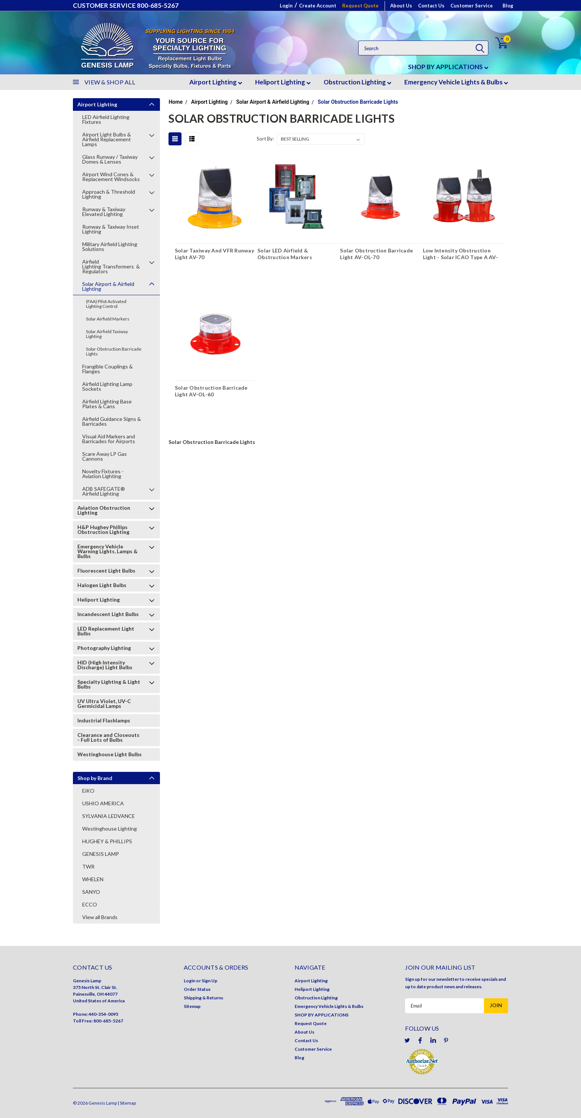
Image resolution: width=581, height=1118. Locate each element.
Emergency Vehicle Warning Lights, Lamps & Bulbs (107, 551)
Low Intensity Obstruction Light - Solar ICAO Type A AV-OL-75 (460, 254)
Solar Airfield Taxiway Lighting (107, 334)
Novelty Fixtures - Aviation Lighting (102, 473)
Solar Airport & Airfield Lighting (108, 286)
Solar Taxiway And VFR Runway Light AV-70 (214, 253)
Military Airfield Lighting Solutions (109, 246)
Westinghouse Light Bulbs (109, 754)
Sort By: (265, 139)
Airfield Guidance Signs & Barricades (111, 421)
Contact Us (431, 6)
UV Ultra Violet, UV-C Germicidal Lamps (104, 703)
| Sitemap (127, 1103)
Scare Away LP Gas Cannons (104, 456)
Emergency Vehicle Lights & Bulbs (456, 82)
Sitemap (192, 1006)
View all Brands (100, 917)
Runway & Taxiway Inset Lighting (110, 229)
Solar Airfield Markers (107, 319)
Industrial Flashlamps (103, 720)
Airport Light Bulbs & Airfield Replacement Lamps (106, 139)
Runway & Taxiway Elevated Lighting (103, 211)
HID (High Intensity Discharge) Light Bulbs (104, 664)
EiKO (88, 790)
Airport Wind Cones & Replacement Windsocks (111, 176)
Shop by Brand (94, 778)
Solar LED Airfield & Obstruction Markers (284, 253)
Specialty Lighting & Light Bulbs (108, 684)
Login (286, 6)
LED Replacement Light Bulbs (105, 631)
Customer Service (471, 6)
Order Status (197, 989)
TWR (88, 866)
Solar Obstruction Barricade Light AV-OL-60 (211, 390)
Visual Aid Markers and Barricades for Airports (108, 438)
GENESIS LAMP (100, 854)
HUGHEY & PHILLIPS (107, 841)
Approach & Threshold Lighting (108, 194)
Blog (508, 6)
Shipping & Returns (203, 998)
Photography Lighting (104, 648)
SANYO (91, 892)
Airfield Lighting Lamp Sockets (107, 386)
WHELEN (92, 879)
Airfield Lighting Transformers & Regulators (111, 266)
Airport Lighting (215, 82)
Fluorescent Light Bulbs (106, 570)
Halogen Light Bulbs (101, 585)
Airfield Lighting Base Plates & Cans (107, 403)
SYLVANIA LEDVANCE (108, 816)
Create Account (317, 6)
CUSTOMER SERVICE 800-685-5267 (126, 5)
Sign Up (209, 980)
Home (175, 102)
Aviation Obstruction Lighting (103, 510)
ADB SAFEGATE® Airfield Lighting (103, 491)
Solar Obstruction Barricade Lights (113, 351)
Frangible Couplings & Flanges (107, 368)
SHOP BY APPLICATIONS (448, 67)
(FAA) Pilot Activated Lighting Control (106, 304)
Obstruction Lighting (357, 82)
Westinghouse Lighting (109, 828)
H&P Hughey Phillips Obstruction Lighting (103, 529)
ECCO (89, 904)
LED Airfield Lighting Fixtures (105, 119)
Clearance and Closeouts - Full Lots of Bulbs (108, 737)
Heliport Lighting (283, 82)
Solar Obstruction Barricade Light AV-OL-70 (376, 253)
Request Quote (360, 6)
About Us (401, 6)
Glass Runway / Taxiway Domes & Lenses (110, 159)
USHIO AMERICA (103, 803)
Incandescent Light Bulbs (108, 614)
